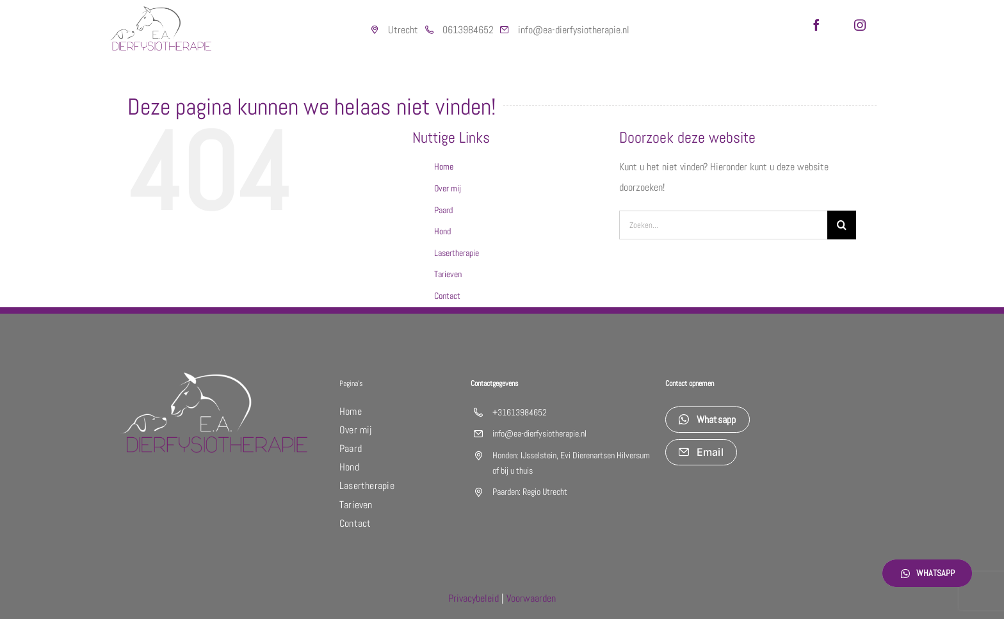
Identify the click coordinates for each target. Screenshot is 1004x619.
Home (443, 166)
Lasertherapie (456, 253)
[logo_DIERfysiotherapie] (160, 11)
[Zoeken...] (723, 225)
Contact (447, 295)
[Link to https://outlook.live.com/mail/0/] (504, 30)
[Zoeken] (841, 225)
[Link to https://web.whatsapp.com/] (429, 30)
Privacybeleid (473, 598)
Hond (442, 231)
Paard (443, 210)
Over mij (447, 188)
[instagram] (859, 25)
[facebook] (816, 25)
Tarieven (448, 274)
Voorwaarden (531, 598)
